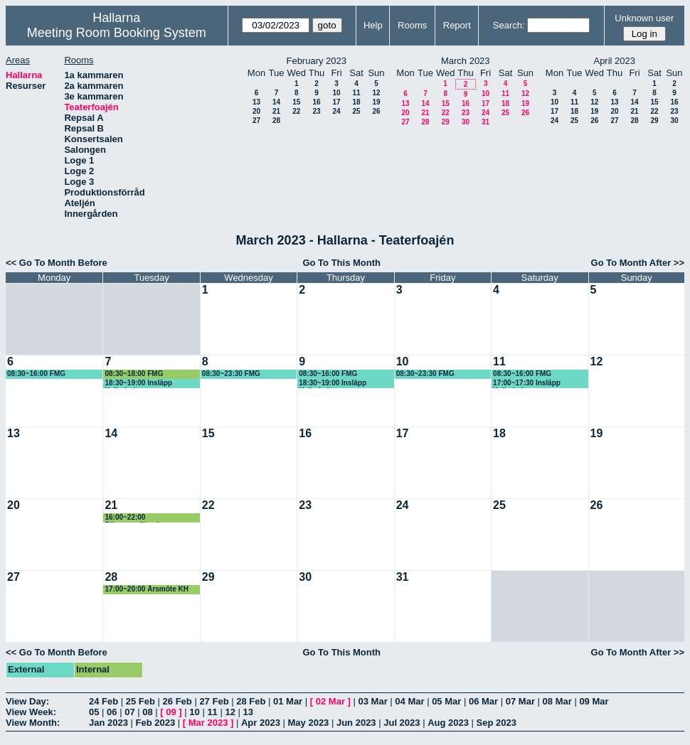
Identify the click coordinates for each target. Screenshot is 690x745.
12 (376, 93)
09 (171, 712)
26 (376, 111)
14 (276, 102)
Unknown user (644, 18)
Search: (509, 25)
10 (336, 93)
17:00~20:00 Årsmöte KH (147, 589)
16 (316, 102)
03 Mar (373, 701)
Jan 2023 (108, 722)
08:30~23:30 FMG (231, 373)
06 (112, 712)
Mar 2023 (208, 722)
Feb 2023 (156, 722)
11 (356, 93)
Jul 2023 (401, 722)
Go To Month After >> (637, 262)
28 (276, 120)
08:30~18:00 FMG (134, 373)
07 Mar (520, 701)
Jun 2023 (356, 722)
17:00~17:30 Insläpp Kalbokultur (527, 383)
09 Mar (593, 701)
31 (485, 122)
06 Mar (483, 701)
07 (129, 712)
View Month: (33, 722)
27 (256, 120)
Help (373, 25)
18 (356, 102)
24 (336, 111)
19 (376, 102)
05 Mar (446, 701)
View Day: (27, 701)
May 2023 (308, 722)
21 (276, 111)
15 (296, 102)
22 (296, 111)
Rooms (412, 25)
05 (94, 712)
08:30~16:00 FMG (36, 373)
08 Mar (557, 701)
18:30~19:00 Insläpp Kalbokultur (138, 383)
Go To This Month (341, 262)
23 (316, 111)
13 (256, 102)
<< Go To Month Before (56, 262)
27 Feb (213, 701)
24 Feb (103, 701)
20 (256, 111)
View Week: (31, 712)
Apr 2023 (260, 722)
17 (336, 102)
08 (147, 712)
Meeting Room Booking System (116, 33)
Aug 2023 (448, 722)
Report (457, 25)
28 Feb (250, 701)
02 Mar (330, 701)
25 (356, 111)
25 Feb (140, 701)
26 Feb (177, 701)
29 (446, 122)
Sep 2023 (496, 722)
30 (465, 122)
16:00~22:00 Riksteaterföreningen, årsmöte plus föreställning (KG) (149, 517)
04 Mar (409, 701)
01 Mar (287, 701)
